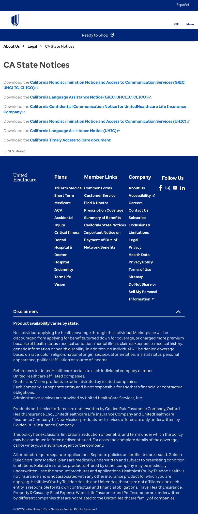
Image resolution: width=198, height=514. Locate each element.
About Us (11, 46)
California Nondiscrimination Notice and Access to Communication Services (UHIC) (110, 121)
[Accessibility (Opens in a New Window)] (142, 195)
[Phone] (173, 16)
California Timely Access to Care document (70, 140)
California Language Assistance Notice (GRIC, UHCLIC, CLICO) (90, 97)
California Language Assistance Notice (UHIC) (75, 130)
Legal (32, 46)
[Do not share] (143, 291)
